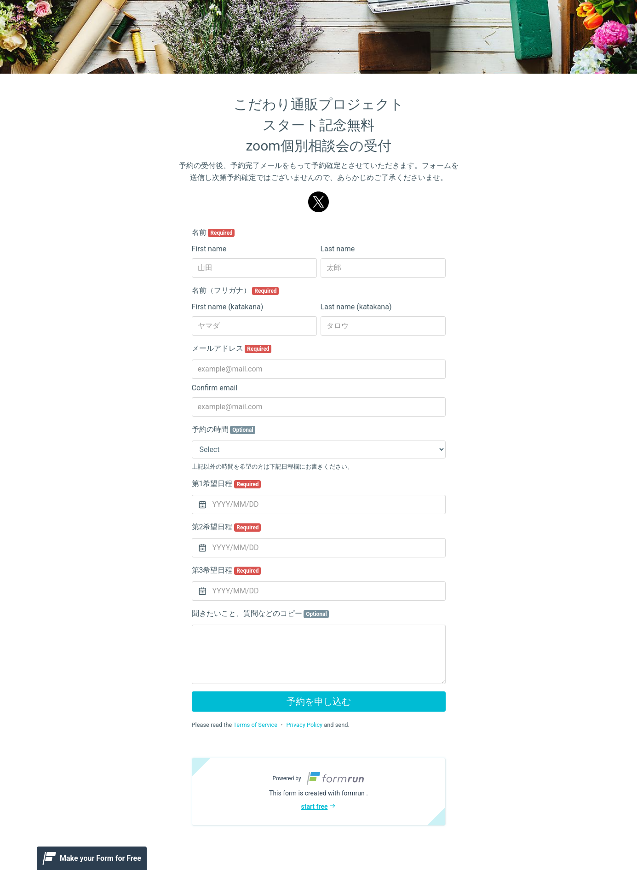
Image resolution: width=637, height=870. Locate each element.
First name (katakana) (228, 306)
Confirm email (215, 387)
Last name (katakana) (356, 306)
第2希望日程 (226, 527)
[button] (319, 792)
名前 (213, 232)
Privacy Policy (304, 724)
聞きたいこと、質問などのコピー (260, 613)
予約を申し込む (319, 701)
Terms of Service (255, 724)
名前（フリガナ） (235, 290)
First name (209, 248)
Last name (338, 248)
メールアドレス (232, 348)
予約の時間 (224, 429)
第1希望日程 (226, 483)
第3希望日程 (226, 570)
